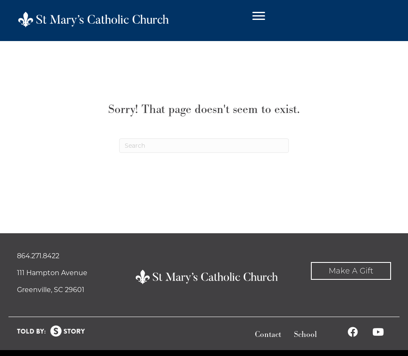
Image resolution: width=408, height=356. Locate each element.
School (305, 334)
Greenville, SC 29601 (50, 290)
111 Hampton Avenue (52, 273)
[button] (351, 271)
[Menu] (258, 16)
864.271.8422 (38, 256)
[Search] (204, 145)
